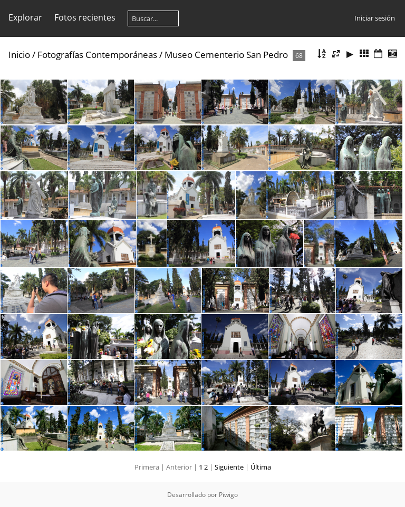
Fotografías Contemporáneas (97, 54)
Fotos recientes (84, 17)
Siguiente (229, 467)
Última (260, 467)
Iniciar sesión (374, 18)
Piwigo (228, 494)
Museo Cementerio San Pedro (226, 54)
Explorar (25, 17)
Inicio (19, 54)
